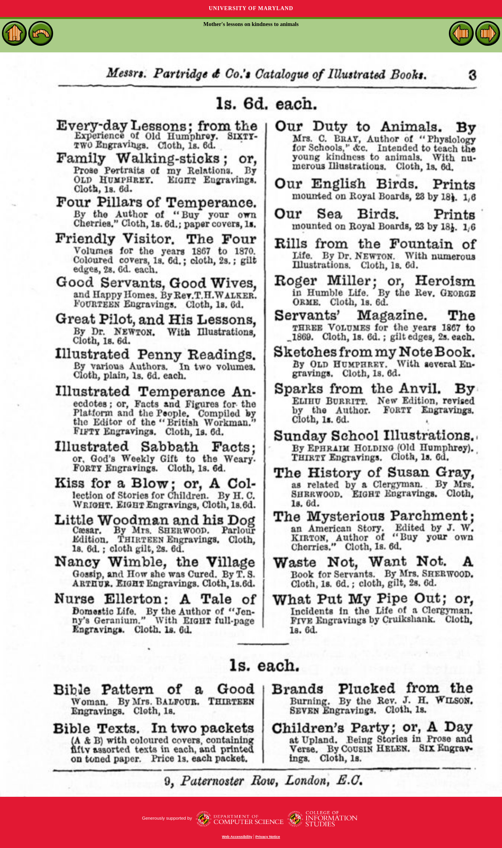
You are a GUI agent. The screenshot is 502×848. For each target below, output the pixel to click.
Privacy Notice (267, 837)
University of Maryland (251, 8)
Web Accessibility (237, 837)
